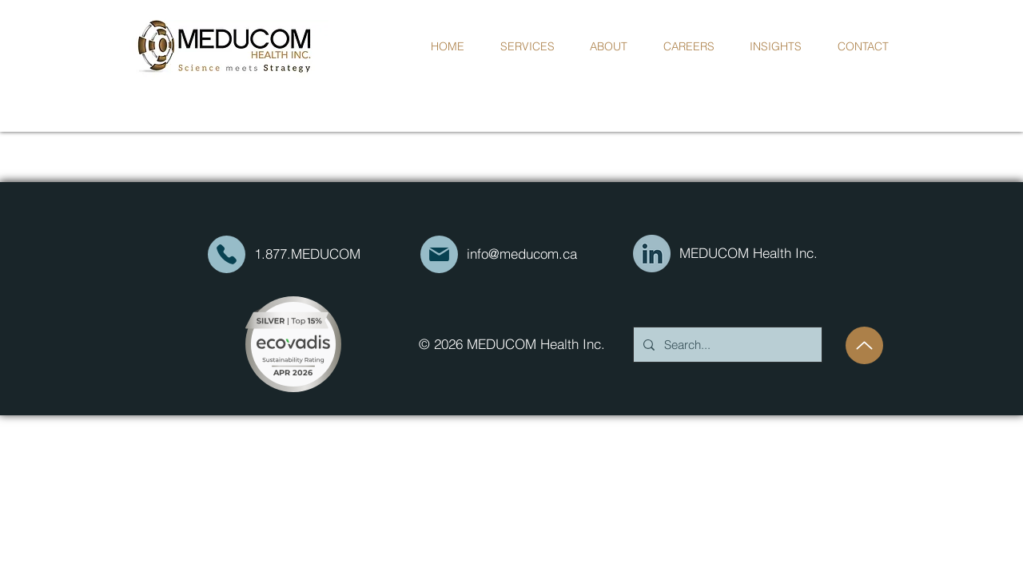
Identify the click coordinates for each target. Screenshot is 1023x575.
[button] (609, 46)
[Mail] (226, 254)
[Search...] (726, 344)
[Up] (864, 345)
